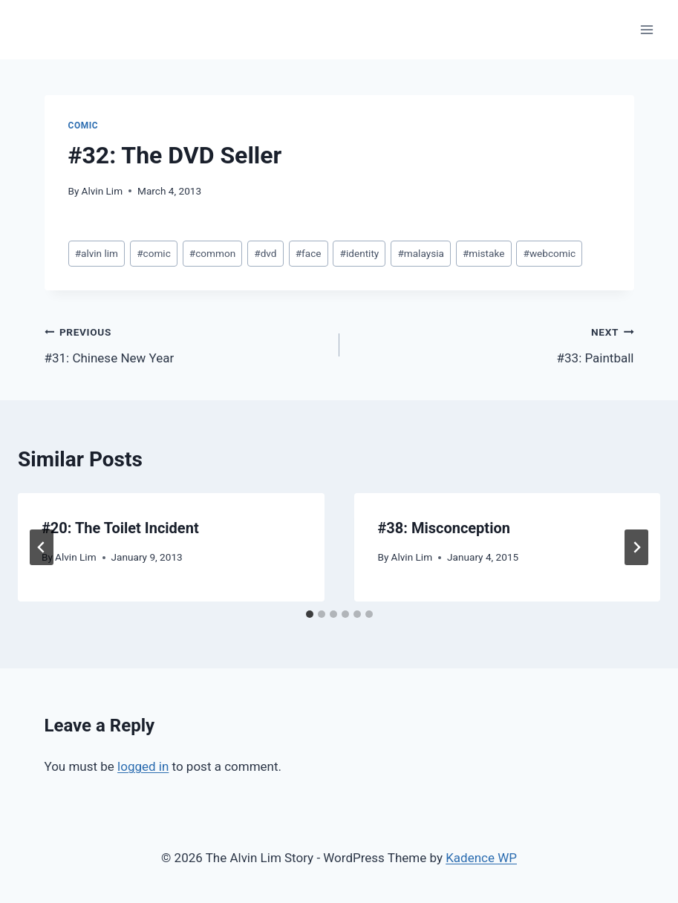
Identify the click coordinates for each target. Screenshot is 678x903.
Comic (83, 125)
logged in (143, 766)
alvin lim (96, 253)
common (212, 253)
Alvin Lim (102, 191)
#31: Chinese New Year (186, 343)
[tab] (309, 614)
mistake (483, 253)
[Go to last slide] (41, 547)
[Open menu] (646, 29)
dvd (265, 253)
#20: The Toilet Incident (120, 528)
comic (154, 253)
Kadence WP (481, 857)
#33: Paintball (493, 343)
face (309, 253)
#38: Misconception (444, 528)
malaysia (420, 253)
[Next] (636, 547)
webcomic (550, 253)
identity (359, 253)
